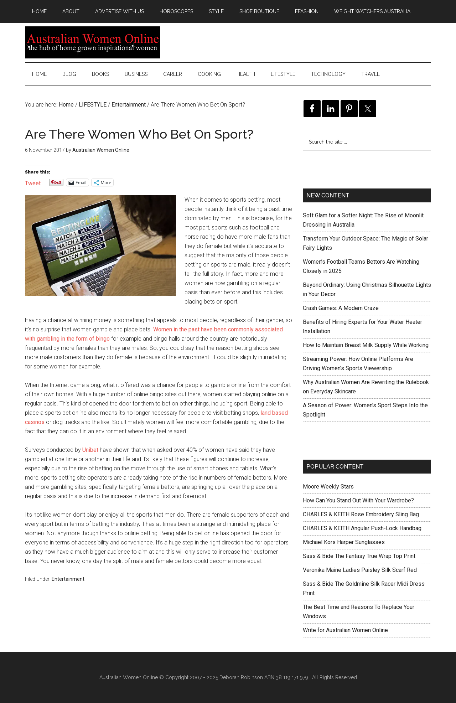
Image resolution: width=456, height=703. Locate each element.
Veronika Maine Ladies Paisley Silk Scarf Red (360, 570)
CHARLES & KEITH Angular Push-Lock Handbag (362, 528)
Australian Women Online (92, 42)
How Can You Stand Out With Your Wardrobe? (358, 500)
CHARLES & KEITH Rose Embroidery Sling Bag (361, 514)
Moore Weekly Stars (328, 486)
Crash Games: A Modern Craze (341, 308)
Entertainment (68, 579)
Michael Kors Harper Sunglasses (344, 542)
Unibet (90, 449)
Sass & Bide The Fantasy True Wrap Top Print (359, 556)
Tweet (33, 182)
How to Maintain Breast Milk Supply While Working (366, 345)
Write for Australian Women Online (345, 630)
